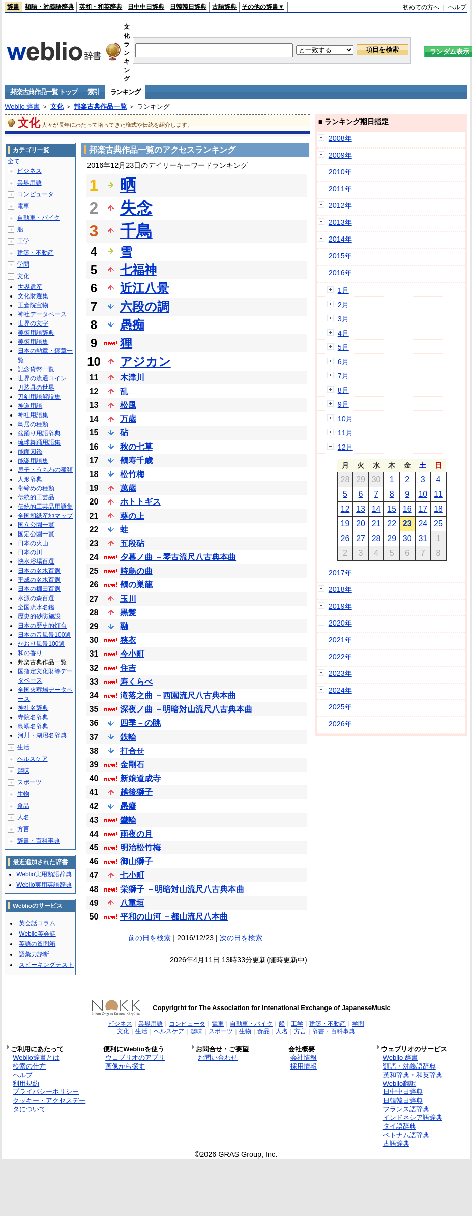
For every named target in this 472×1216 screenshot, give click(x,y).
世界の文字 (33, 323)
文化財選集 (33, 296)
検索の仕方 (29, 1066)
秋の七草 (136, 446)
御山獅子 (136, 861)
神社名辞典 (33, 707)
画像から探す (125, 1066)
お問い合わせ (218, 1057)
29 (391, 538)
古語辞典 (224, 7)
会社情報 (303, 1057)
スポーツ (29, 782)
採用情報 (303, 1066)
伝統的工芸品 (36, 497)
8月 (343, 390)
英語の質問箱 (37, 943)
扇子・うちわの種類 (45, 469)
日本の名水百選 (39, 570)
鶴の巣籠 (136, 584)
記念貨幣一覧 (36, 369)
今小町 (132, 653)
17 (422, 509)
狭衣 (128, 640)
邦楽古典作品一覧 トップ (43, 92)
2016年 (340, 273)
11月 (345, 433)
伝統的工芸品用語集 (45, 506)
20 (360, 523)
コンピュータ (35, 194)
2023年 (340, 673)
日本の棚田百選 (39, 588)
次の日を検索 (241, 938)
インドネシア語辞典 (412, 1117)
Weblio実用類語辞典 (43, 874)
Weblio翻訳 (399, 1083)
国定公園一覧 (36, 534)
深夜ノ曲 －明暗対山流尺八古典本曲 (186, 709)
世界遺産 (30, 286)
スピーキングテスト (46, 964)
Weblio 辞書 (22, 106)
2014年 (340, 239)
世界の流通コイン (42, 378)
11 (438, 494)
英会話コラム (37, 923)
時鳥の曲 (136, 571)
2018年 (340, 589)
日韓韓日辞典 (188, 7)
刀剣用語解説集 (39, 396)
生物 (23, 793)
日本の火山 (33, 543)
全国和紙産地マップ (45, 515)
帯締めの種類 (36, 488)
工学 (23, 241)
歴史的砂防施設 (39, 616)
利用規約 (26, 1083)
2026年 (340, 724)
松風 (128, 405)
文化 (57, 106)
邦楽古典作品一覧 (100, 106)
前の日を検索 (149, 938)
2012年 (340, 205)
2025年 (340, 707)
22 (391, 523)
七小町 (132, 875)
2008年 (340, 138)
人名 (23, 817)
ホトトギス (140, 501)
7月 (343, 376)
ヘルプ (457, 7)
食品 (23, 805)
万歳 (128, 418)
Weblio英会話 (37, 933)
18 (438, 509)
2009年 (340, 155)
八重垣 (132, 903)
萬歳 (128, 488)
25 (438, 523)
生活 (23, 747)
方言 (23, 829)
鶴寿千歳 (136, 460)
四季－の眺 (140, 723)
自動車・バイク (38, 217)
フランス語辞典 (406, 1109)
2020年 (340, 623)
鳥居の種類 (33, 424)
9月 (343, 404)
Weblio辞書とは (36, 1057)
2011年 (340, 189)
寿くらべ (136, 681)
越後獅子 (136, 792)
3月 (343, 319)
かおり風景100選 (41, 643)
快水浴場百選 (36, 561)
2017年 (340, 573)
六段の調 (144, 306)
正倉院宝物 (33, 305)
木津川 (132, 377)
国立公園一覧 (36, 524)
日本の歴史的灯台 (42, 625)
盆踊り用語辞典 (39, 433)
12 (345, 509)
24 (422, 523)
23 (407, 523)
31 (422, 538)
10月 (345, 418)
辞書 (13, 7)
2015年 (340, 256)
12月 (345, 447)
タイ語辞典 (399, 1126)
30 (407, 538)
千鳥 (136, 231)
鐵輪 (128, 820)
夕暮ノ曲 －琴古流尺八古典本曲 (178, 557)
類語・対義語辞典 (49, 7)
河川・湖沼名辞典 (42, 735)
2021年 (340, 640)
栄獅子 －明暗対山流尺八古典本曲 (182, 889)
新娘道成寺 (140, 778)
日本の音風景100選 (44, 634)
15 (391, 509)
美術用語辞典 (36, 332)
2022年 (340, 657)
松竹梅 (132, 474)
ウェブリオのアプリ (135, 1057)
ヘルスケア (32, 758)
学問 (23, 264)
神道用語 (30, 405)
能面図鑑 (30, 451)
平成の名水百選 (39, 579)
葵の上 (132, 516)
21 (376, 523)
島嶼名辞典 (33, 726)
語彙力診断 (34, 954)
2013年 (340, 222)
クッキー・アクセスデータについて (49, 1104)
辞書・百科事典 (38, 840)
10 (422, 494)
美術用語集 (33, 341)
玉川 (128, 599)
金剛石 (132, 764)
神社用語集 (33, 415)
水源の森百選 (36, 598)
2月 (343, 305)
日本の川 (30, 552)
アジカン (145, 361)
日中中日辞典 (146, 7)
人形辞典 (30, 479)
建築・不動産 (35, 252)
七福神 (138, 270)
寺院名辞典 (33, 717)
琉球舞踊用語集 (39, 442)
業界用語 (29, 182)
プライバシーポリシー (46, 1091)
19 (345, 523)
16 (407, 509)
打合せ (132, 751)
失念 (136, 208)
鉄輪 (128, 737)
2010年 (340, 172)
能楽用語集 (33, 460)
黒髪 (128, 612)
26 (345, 538)
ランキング (125, 92)
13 (360, 509)
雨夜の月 (136, 833)
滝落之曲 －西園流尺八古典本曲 (178, 695)
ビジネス (29, 170)
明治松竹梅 (140, 847)
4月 (343, 333)
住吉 (128, 668)
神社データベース (42, 314)
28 (376, 538)
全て (14, 161)
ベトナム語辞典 (406, 1135)
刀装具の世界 (36, 387)
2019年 (340, 606)
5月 (343, 347)
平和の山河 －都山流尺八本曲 (174, 916)
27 (360, 538)
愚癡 (128, 806)
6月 (343, 362)
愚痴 (132, 325)
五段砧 (132, 543)
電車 (23, 206)
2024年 (340, 690)
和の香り (30, 653)
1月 (343, 290)
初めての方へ (421, 7)
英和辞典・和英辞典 (412, 1075)
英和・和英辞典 (100, 7)
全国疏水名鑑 (36, 607)
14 (376, 509)
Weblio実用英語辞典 (43, 884)
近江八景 (144, 288)
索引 (93, 92)
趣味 (23, 770)
